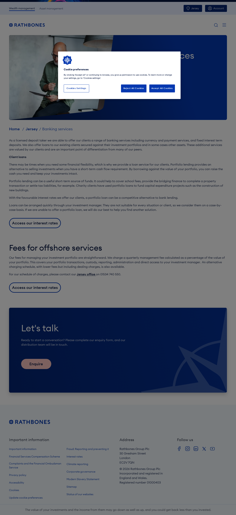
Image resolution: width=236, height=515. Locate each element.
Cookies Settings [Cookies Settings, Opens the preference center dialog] (76, 88)
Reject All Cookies (133, 88)
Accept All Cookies (162, 88)
